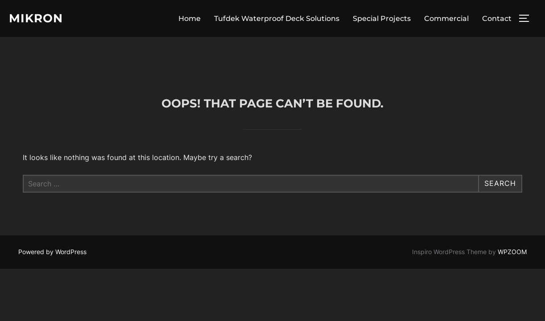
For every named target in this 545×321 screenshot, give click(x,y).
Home (189, 18)
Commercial (446, 18)
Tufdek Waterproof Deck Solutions (276, 18)
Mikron (36, 18)
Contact (497, 18)
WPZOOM (512, 214)
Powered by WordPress (52, 214)
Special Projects (382, 18)
